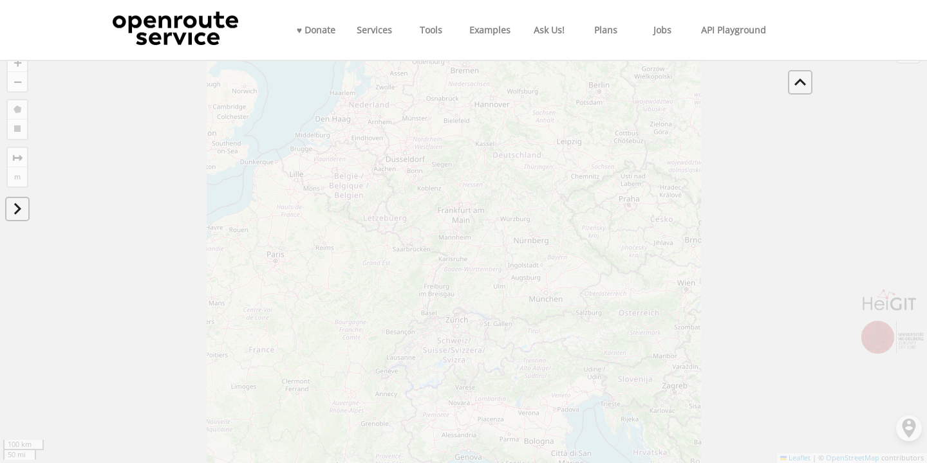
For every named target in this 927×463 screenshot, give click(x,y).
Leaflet (795, 457)
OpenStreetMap (852, 457)
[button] (17, 62)
